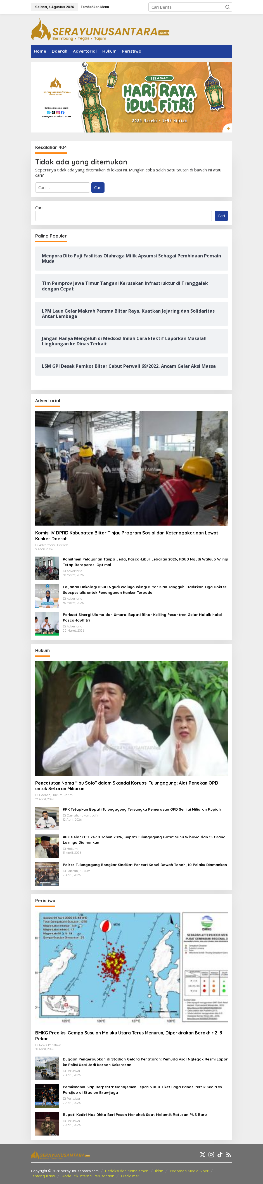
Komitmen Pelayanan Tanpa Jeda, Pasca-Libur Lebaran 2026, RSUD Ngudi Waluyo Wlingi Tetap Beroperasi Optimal (145, 562)
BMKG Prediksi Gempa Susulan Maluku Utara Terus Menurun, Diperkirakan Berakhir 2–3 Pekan (128, 1035)
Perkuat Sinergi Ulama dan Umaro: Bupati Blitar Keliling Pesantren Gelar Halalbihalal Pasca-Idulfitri (142, 617)
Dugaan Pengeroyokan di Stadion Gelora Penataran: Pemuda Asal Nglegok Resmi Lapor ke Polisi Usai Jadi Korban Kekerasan (145, 1062)
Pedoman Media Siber (189, 1171)
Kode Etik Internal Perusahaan (88, 1176)
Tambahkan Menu (94, 6)
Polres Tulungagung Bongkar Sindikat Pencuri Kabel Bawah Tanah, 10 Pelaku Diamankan (145, 864)
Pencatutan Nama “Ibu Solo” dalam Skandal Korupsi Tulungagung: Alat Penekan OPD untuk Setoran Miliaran (126, 786)
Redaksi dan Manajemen (126, 1171)
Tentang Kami (43, 1176)
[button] (227, 7)
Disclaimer (130, 1176)
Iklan (159, 1171)
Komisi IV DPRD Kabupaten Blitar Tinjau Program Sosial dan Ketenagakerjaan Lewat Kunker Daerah (126, 535)
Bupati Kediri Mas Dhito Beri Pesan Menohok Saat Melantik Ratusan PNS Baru (135, 1114)
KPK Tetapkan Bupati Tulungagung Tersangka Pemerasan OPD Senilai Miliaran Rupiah (142, 809)
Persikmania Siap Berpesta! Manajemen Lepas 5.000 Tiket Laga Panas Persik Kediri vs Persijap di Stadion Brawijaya (142, 1090)
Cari (38, 207)
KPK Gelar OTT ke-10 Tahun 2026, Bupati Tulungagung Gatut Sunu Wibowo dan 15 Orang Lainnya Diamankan (144, 840)
